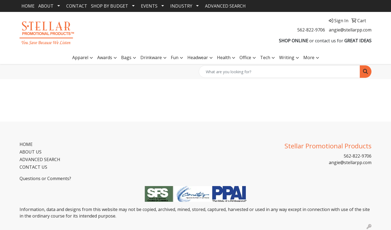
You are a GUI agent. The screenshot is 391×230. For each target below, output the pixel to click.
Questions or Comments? (45, 178)
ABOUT (45, 6)
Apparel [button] (80, 57)
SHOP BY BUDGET (109, 6)
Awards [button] (104, 57)
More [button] (308, 57)
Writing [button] (286, 57)
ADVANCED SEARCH (225, 6)
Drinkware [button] (151, 57)
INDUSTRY (181, 6)
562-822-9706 (311, 30)
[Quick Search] (279, 71)
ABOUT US (31, 152)
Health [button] (224, 57)
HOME (27, 6)
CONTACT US (33, 167)
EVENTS (149, 6)
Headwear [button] (197, 57)
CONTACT (76, 6)
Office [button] (245, 57)
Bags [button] (126, 57)
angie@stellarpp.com (350, 30)
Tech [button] (265, 57)
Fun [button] (174, 57)
